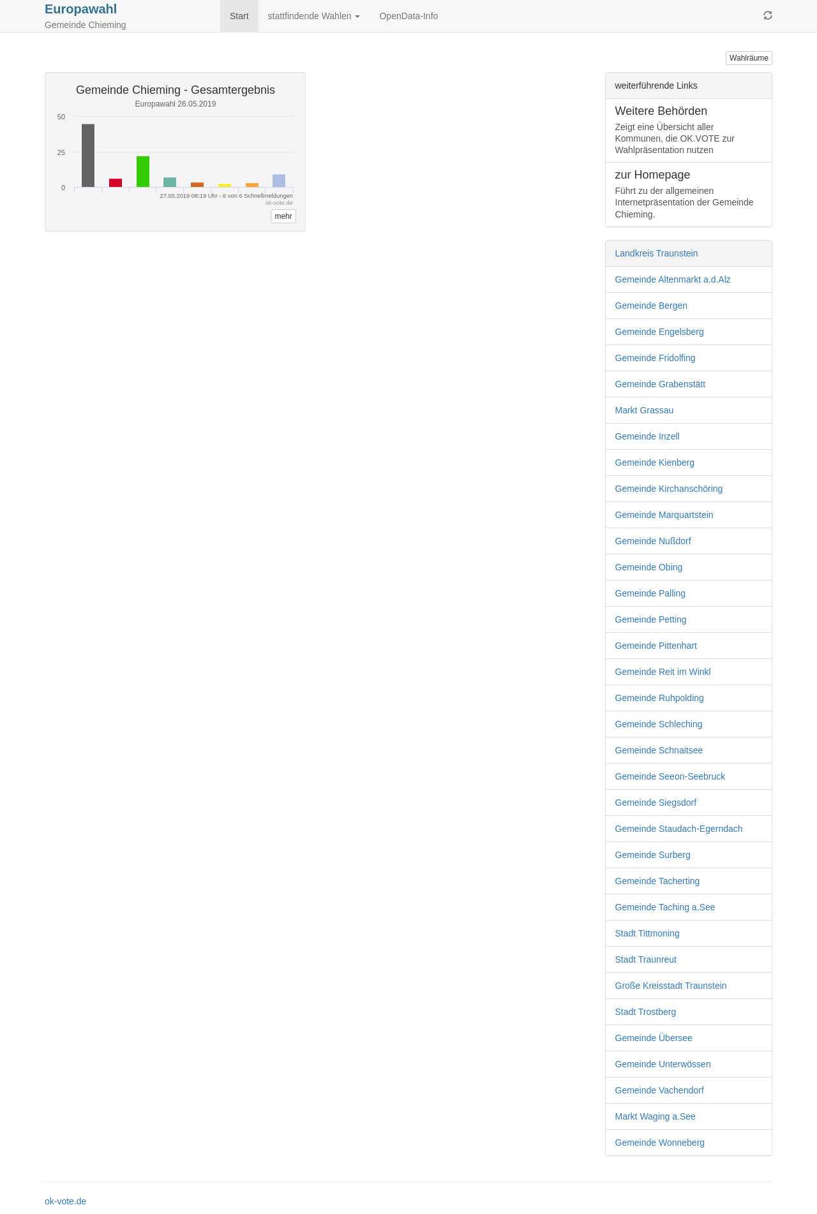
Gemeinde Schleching (659, 724)
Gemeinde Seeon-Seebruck (670, 776)
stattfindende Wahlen (314, 16)
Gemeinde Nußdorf (653, 541)
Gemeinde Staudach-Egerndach (679, 829)
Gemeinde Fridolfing (655, 358)
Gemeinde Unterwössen (663, 1064)
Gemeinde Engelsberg (659, 332)
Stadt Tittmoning (647, 933)
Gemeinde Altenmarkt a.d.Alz (673, 279)
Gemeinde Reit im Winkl (663, 672)
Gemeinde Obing (649, 567)
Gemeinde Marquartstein (664, 515)
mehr (283, 216)
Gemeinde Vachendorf (659, 1090)
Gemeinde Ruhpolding (659, 698)
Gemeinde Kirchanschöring (669, 489)
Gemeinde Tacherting (657, 881)
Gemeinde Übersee (654, 1038)
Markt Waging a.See (655, 1116)
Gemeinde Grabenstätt (660, 384)
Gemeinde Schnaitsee (659, 750)
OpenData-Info (408, 16)
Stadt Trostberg (646, 1012)
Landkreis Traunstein (656, 253)
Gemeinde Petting (651, 619)
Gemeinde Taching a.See (665, 907)
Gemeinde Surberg (653, 855)
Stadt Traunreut (646, 959)
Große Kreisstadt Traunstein (671, 986)
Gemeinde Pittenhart (656, 645)
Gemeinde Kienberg (655, 462)
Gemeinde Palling (650, 593)
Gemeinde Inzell (647, 436)
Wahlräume (749, 58)
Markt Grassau (644, 410)
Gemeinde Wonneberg (660, 1142)
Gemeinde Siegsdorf (656, 802)
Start (239, 16)
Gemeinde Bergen (651, 305)
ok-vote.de (65, 1201)
